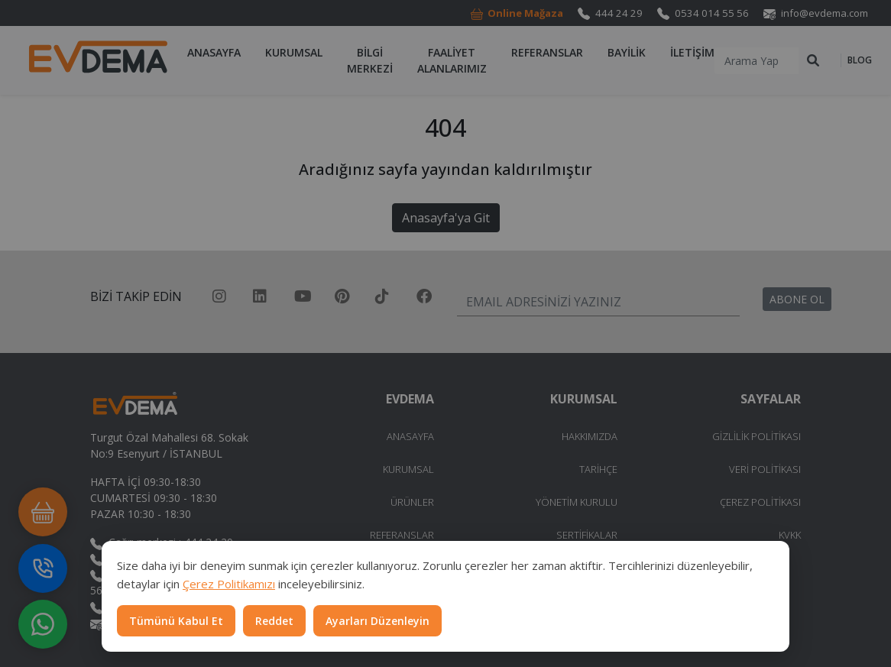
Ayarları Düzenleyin (377, 621)
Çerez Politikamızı (229, 583)
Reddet (274, 621)
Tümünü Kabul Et (176, 621)
